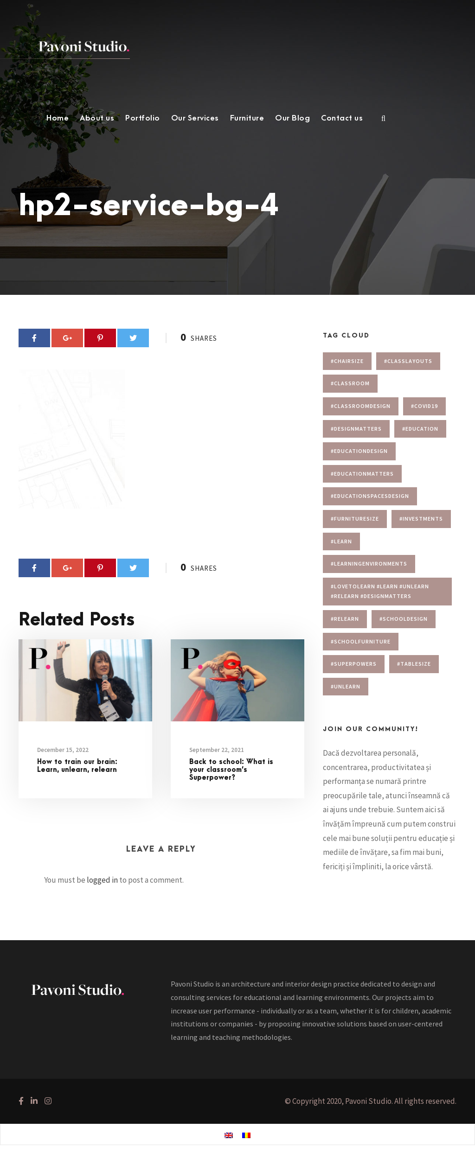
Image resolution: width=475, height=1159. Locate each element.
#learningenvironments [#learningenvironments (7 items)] (369, 563)
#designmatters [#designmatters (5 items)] (356, 428)
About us (97, 118)
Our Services (195, 118)
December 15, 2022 (63, 750)
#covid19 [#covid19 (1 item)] (424, 405)
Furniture (247, 118)
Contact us (342, 118)
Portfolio (142, 118)
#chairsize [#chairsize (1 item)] (347, 360)
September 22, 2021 (216, 750)
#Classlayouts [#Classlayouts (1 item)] (408, 360)
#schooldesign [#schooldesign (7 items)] (403, 618)
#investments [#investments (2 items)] (421, 518)
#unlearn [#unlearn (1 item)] (345, 686)
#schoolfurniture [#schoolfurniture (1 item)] (361, 641)
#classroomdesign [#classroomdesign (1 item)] (361, 405)
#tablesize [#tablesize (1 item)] (414, 663)
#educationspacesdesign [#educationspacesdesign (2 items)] (370, 495)
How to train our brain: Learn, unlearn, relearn (77, 766)
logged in (102, 880)
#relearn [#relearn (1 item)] (345, 618)
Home (57, 118)
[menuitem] (229, 1134)
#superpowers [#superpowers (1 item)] (354, 663)
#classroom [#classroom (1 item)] (350, 383)
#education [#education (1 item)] (420, 428)
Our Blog (292, 118)
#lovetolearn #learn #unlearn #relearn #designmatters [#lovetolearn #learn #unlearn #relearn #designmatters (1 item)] (380, 591)
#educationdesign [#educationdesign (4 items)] (359, 450)
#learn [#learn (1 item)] (341, 541)
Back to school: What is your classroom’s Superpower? (231, 770)
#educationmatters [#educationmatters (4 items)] (362, 473)
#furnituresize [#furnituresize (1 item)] (355, 518)
